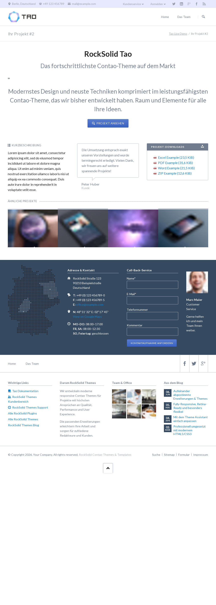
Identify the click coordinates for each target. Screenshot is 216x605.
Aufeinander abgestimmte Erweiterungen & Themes (190, 526)
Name (133, 410)
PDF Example (175, 295)
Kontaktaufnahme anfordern (152, 475)
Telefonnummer (137, 441)
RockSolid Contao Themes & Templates (105, 586)
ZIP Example (175, 305)
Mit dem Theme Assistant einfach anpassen (190, 551)
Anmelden (156, 4)
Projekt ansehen (110, 255)
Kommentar (134, 457)
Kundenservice (132, 4)
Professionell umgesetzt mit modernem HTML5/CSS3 (189, 562)
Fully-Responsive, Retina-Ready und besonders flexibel (190, 539)
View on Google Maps (87, 448)
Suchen (203, 17)
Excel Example (176, 289)
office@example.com (89, 436)
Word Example (176, 300)
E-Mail (133, 426)
